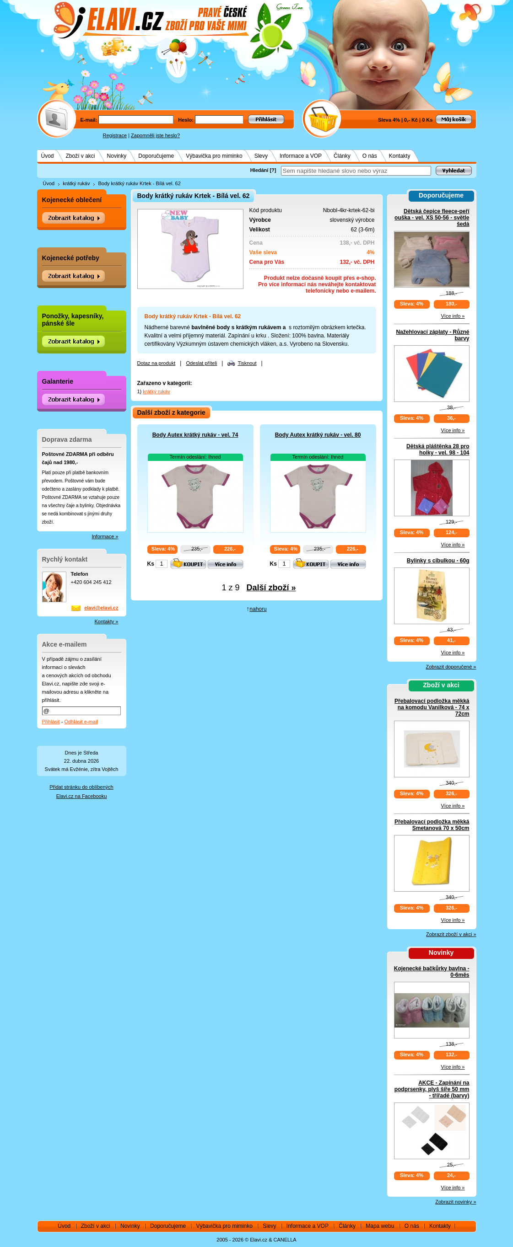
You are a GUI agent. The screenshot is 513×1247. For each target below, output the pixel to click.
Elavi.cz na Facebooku (81, 796)
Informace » (105, 536)
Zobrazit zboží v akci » (451, 934)
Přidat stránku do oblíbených (81, 787)
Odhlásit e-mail (80, 721)
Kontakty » (107, 621)
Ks (150, 564)
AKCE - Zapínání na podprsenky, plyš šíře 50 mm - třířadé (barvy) (432, 1089)
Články (342, 156)
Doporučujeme (156, 156)
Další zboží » (271, 587)
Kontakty (399, 156)
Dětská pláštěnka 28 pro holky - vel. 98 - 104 (437, 449)
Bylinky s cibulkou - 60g (438, 560)
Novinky (117, 156)
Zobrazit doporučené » (451, 666)
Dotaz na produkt (156, 363)
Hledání (259, 170)
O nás (369, 156)
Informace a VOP (301, 156)
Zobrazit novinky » (455, 1201)
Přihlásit (51, 721)
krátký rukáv (76, 183)
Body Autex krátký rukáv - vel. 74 (195, 435)
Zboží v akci (80, 156)
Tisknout (247, 363)
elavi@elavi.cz (101, 607)
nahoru (257, 609)
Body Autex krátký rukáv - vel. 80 (318, 435)
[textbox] (356, 171)
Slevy (261, 156)
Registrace (115, 135)
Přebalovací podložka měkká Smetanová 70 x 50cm (431, 825)
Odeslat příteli (201, 363)
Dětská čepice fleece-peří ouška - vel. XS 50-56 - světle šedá (431, 217)
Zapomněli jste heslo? (155, 135)
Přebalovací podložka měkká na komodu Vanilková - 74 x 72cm (431, 707)
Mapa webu (380, 1226)
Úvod (47, 156)
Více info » (453, 316)
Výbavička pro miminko (214, 156)
